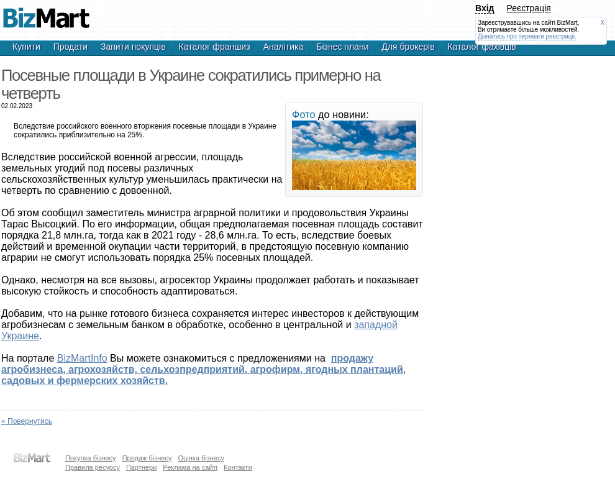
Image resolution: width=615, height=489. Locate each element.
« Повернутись (26, 421)
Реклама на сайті (190, 467)
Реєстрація (529, 8)
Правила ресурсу (92, 467)
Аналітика (283, 47)
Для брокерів (407, 47)
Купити (26, 47)
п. (203, 369)
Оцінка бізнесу (201, 458)
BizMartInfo (82, 358)
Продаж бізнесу (147, 458)
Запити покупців (133, 47)
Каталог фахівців (482, 47)
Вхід (484, 8)
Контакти (238, 467)
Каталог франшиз (214, 47)
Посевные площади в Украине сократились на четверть (46, 12)
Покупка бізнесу (90, 458)
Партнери (141, 467)
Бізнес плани (342, 47)
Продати (70, 47)
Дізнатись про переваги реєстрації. (527, 36)
